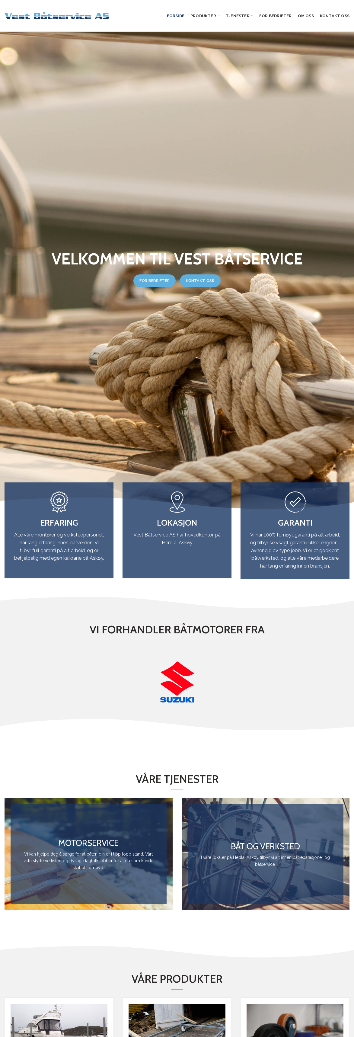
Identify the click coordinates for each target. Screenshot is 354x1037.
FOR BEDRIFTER (154, 280)
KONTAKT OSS (200, 280)
